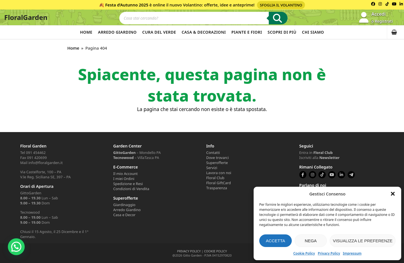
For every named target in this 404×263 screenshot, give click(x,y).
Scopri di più (282, 32)
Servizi (211, 167)
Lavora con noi (218, 172)
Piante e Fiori (246, 32)
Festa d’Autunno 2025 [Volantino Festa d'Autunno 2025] (126, 5)
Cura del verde (159, 32)
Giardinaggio (124, 204)
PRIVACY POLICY (189, 251)
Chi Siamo (313, 32)
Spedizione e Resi (128, 183)
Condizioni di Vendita (131, 188)
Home (86, 32)
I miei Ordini (123, 178)
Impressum (352, 253)
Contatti (213, 152)
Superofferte (217, 162)
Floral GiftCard (218, 182)
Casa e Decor (124, 214)
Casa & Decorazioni (204, 32)
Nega (311, 240)
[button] (393, 194)
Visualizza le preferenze (362, 240)
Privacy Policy (329, 253)
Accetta (275, 240)
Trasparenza (216, 187)
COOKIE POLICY (215, 251)
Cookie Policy (304, 253)
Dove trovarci (217, 157)
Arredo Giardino (117, 32)
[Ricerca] (278, 18)
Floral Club (215, 177)
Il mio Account (125, 173)
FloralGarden (25, 17)
